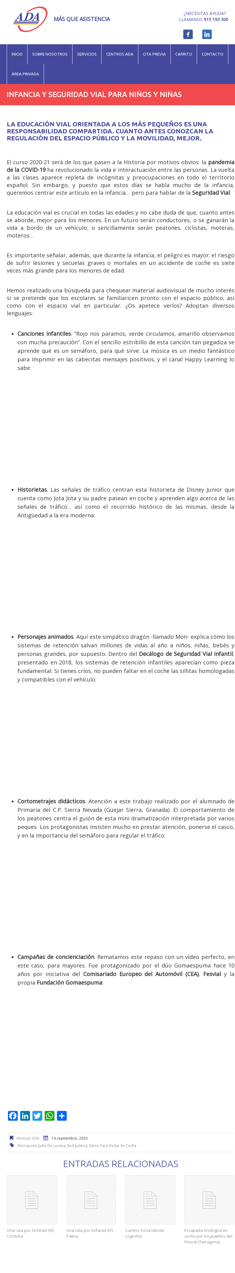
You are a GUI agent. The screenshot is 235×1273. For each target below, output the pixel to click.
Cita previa (154, 54)
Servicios (87, 54)
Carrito (183, 54)
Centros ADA (119, 54)
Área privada (25, 74)
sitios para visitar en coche (112, 1145)
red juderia (77, 1145)
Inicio (17, 54)
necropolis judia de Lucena (41, 1145)
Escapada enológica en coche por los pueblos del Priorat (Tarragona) (208, 1236)
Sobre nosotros (50, 54)
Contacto (212, 54)
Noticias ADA (28, 1138)
